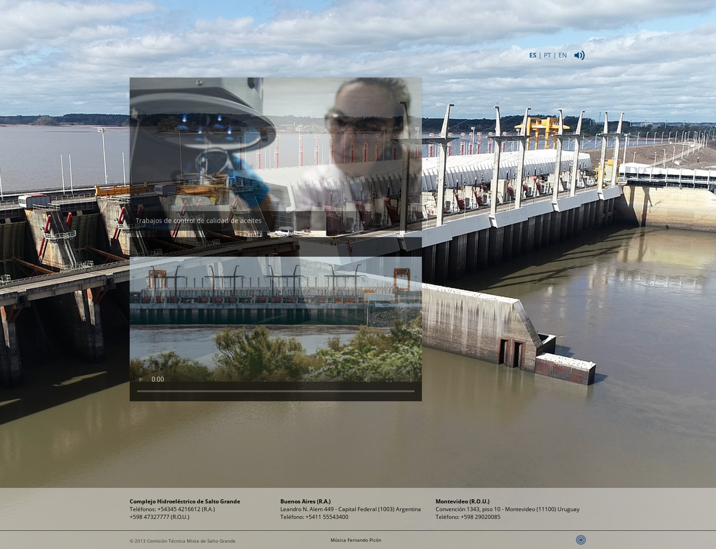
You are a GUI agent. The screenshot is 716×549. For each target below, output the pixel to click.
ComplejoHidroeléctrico (337, 22)
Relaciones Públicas (525, 22)
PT (547, 55)
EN (562, 55)
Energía (400, 18)
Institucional (275, 18)
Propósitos (463, 18)
